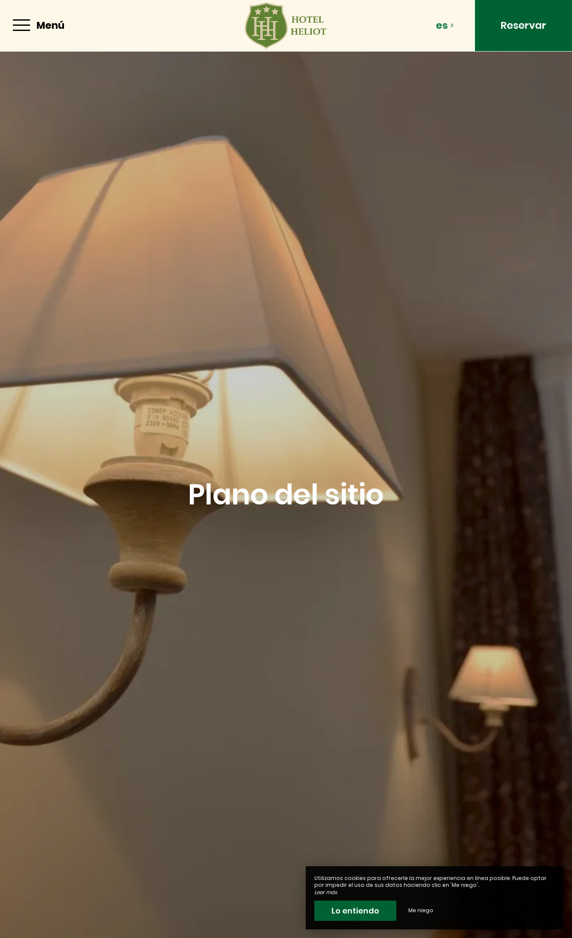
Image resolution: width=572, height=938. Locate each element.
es (445, 25)
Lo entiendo (355, 910)
